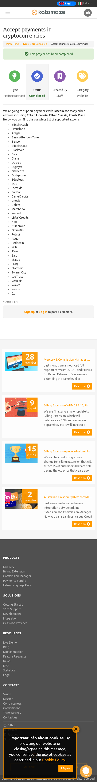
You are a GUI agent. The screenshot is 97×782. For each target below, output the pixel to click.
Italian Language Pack (17, 585)
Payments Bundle (14, 580)
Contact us (10, 717)
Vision (7, 694)
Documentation (13, 651)
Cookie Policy (53, 760)
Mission (8, 699)
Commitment (11, 708)
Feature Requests (14, 656)
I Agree (65, 768)
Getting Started (13, 604)
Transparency (12, 712)
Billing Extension (14, 571)
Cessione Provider (15, 623)
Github (9, 725)
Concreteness (12, 703)
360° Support (12, 609)
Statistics (9, 670)
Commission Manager (17, 576)
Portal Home (12, 44)
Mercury (8, 566)
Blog (6, 647)
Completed (39, 44)
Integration (10, 618)
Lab (26, 44)
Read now (82, 386)
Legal (6, 675)
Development (12, 614)
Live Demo (10, 642)
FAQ (6, 665)
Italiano (85, 3)
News (7, 661)
